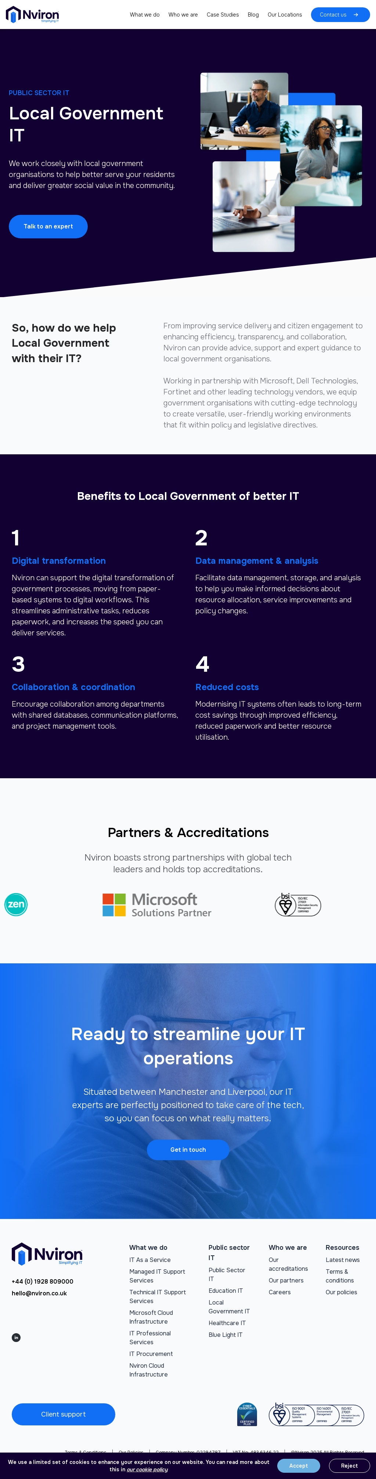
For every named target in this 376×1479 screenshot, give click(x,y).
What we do (145, 14)
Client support (63, 1414)
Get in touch (188, 1150)
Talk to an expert (48, 226)
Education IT (226, 1291)
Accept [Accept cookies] (298, 1465)
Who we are (183, 14)
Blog (253, 14)
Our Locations (285, 14)
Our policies (341, 1292)
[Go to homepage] (32, 14)
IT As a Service (150, 1260)
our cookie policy (147, 1469)
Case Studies (223, 14)
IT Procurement (151, 1354)
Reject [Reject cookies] (349, 1465)
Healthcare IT (227, 1323)
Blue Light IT (226, 1335)
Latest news (343, 1260)
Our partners (286, 1280)
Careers (280, 1292)
